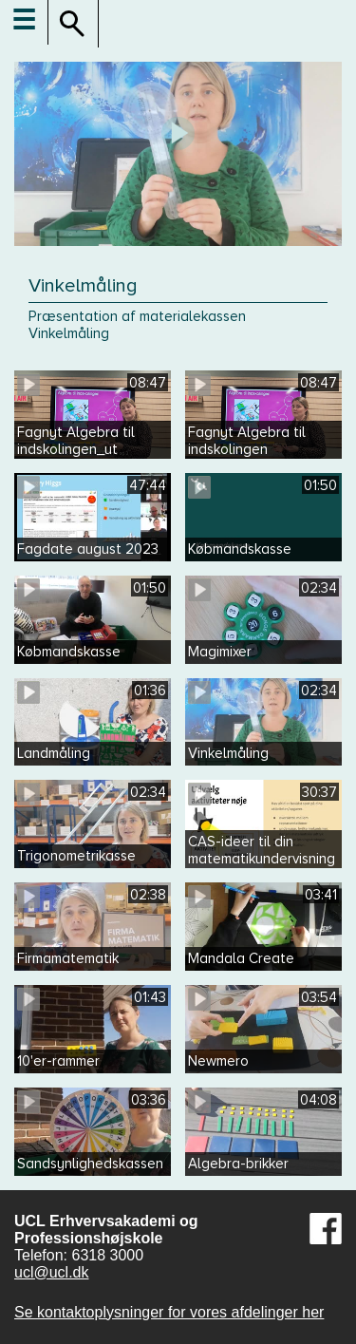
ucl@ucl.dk (51, 1272)
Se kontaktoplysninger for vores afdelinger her (169, 1312)
